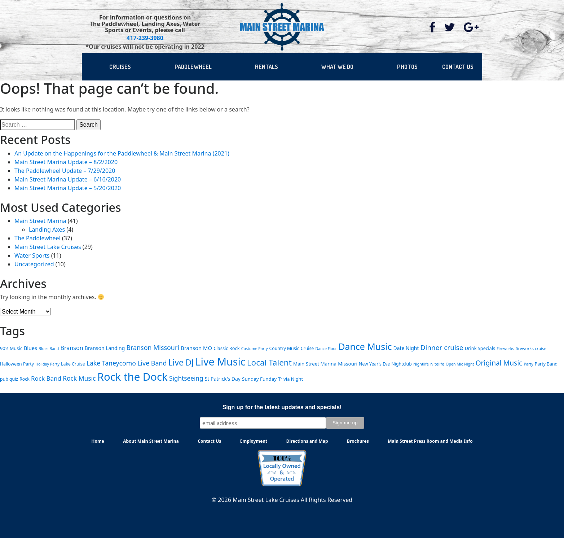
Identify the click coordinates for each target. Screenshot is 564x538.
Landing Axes (47, 229)
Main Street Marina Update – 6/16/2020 (67, 179)
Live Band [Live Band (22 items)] (152, 363)
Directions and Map (307, 441)
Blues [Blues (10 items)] (30, 348)
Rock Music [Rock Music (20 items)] (79, 378)
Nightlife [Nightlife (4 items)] (421, 364)
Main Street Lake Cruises (47, 247)
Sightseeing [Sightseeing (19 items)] (186, 378)
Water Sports (31, 255)
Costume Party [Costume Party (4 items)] (254, 348)
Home (97, 441)
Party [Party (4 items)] (528, 364)
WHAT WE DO (337, 66)
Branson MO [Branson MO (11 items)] (196, 347)
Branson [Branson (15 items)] (71, 348)
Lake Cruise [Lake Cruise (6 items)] (73, 364)
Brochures (358, 441)
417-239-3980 (145, 38)
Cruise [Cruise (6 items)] (307, 348)
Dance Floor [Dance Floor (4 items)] (326, 348)
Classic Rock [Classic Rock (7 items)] (226, 348)
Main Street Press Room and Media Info (430, 441)
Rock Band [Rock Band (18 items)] (46, 378)
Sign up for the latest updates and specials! (282, 407)
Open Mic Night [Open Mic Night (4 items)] (460, 364)
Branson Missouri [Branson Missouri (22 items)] (152, 347)
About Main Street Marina (151, 441)
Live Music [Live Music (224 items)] (220, 361)
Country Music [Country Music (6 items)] (284, 348)
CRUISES (120, 66)
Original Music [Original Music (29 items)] (499, 363)
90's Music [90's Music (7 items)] (11, 348)
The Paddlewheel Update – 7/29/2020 (64, 171)
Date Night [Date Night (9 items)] (406, 348)
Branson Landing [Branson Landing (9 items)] (105, 348)
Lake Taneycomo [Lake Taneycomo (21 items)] (111, 363)
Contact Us (209, 441)
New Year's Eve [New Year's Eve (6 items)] (374, 364)
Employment (254, 441)
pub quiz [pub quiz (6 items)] (9, 379)
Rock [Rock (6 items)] (24, 379)
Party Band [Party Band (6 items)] (546, 364)
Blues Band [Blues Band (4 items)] (49, 348)
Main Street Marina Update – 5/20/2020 (67, 188)
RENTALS (266, 66)
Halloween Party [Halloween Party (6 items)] (17, 364)
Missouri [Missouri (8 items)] (347, 363)
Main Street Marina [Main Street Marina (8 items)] (314, 363)
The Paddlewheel (37, 238)
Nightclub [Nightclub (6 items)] (401, 364)
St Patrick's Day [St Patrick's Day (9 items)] (223, 378)
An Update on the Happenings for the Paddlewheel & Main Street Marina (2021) (121, 153)
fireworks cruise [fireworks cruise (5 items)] (531, 348)
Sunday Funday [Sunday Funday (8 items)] (259, 379)
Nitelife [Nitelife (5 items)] (437, 364)
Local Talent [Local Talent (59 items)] (269, 362)
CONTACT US (457, 66)
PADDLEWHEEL (193, 66)
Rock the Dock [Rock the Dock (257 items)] (132, 376)
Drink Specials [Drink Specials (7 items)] (480, 348)
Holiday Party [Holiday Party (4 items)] (47, 364)
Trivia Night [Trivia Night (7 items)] (290, 379)
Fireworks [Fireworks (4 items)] (505, 348)
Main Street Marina (40, 221)
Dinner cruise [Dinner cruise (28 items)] (441, 347)
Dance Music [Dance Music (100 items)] (365, 346)
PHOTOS (407, 66)
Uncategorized (34, 264)
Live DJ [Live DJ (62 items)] (181, 362)
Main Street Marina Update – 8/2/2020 (66, 162)
